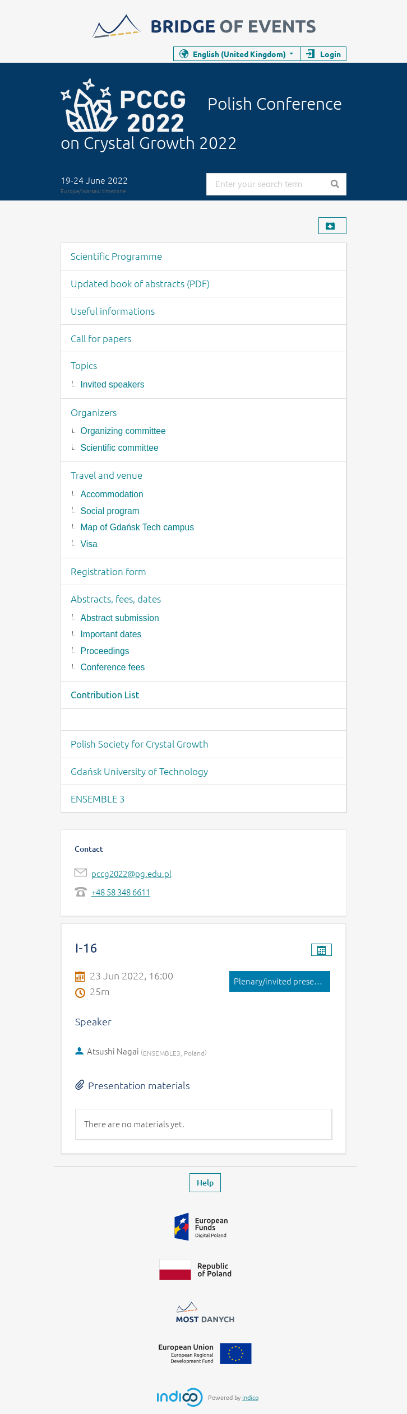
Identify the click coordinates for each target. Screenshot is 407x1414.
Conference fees (113, 667)
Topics (84, 365)
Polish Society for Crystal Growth (140, 744)
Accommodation (112, 494)
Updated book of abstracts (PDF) (140, 283)
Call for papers (101, 338)
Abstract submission (120, 618)
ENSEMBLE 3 (98, 798)
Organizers (94, 412)
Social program (110, 511)
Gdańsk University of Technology (139, 771)
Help (205, 1182)
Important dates (111, 634)
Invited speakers (113, 384)
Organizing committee (123, 431)
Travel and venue (106, 475)
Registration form (108, 571)
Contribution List (105, 695)
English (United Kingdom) (239, 54)
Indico (250, 1397)
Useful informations (113, 311)
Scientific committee (120, 447)
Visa (89, 544)
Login (330, 54)
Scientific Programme (116, 256)
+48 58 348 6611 (120, 892)
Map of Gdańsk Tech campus (137, 527)
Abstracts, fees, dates (116, 598)
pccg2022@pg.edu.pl (131, 873)
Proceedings (105, 651)
